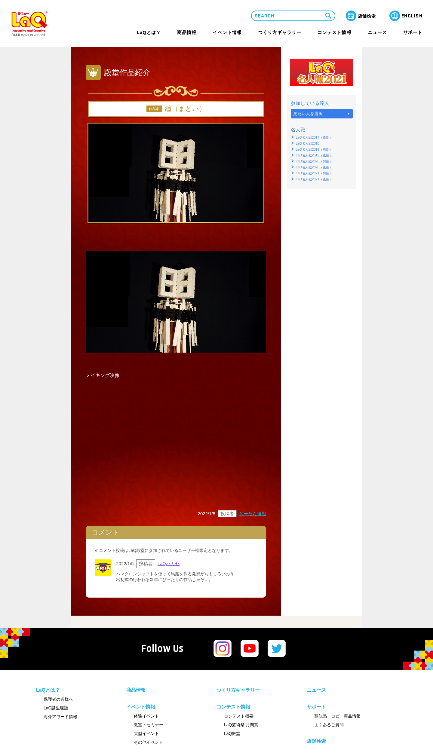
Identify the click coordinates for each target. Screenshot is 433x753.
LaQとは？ (149, 32)
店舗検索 (316, 741)
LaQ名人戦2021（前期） (314, 173)
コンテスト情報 (334, 32)
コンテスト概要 (238, 716)
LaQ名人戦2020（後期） (314, 167)
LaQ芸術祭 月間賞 (241, 724)
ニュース (377, 32)
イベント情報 (227, 32)
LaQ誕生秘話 (56, 708)
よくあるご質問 (329, 724)
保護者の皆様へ (58, 699)
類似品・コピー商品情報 (337, 716)
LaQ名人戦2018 (307, 143)
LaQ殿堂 (232, 733)
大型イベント (146, 733)
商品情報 (186, 32)
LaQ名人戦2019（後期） (314, 155)
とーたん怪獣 (252, 513)
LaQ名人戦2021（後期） (314, 179)
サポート (412, 32)
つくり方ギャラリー (279, 32)
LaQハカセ (169, 563)
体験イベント (146, 716)
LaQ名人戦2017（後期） (314, 137)
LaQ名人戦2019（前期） (314, 149)
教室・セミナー (148, 724)
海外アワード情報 (60, 716)
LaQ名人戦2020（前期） (314, 161)
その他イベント (148, 742)
